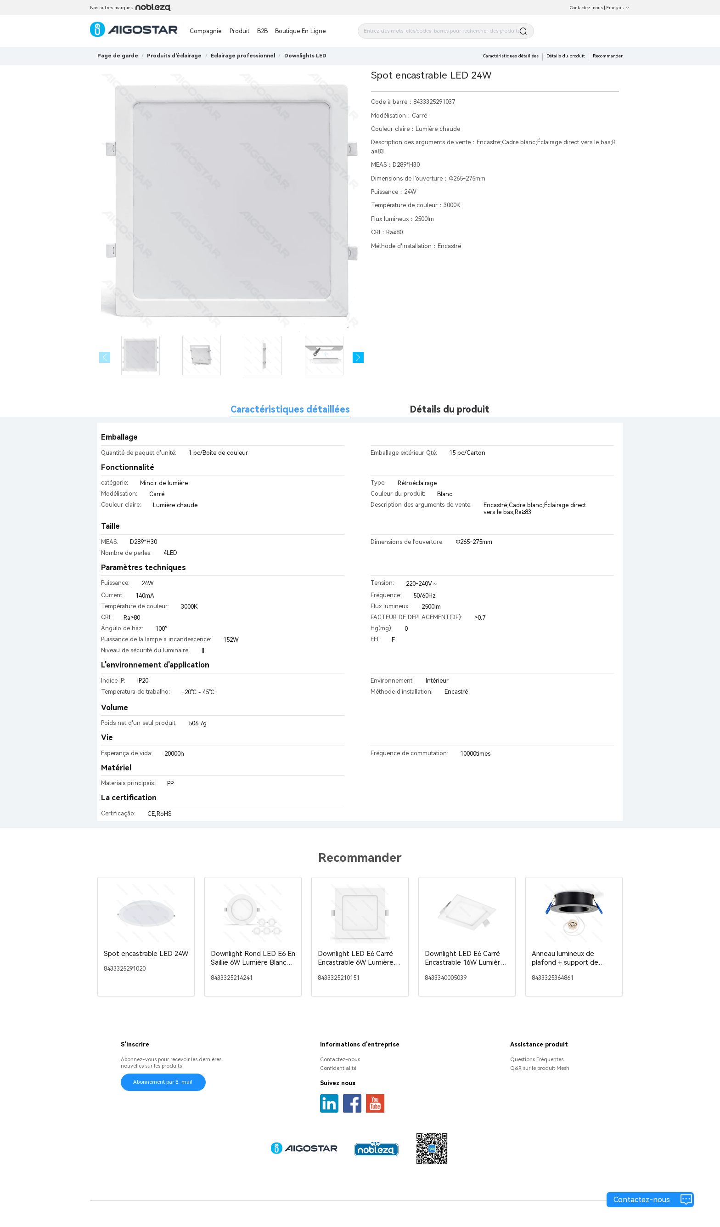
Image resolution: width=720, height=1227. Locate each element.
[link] (174, 55)
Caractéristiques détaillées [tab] (290, 409)
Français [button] (618, 7)
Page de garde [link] (117, 55)
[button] (358, 357)
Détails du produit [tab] (449, 409)
